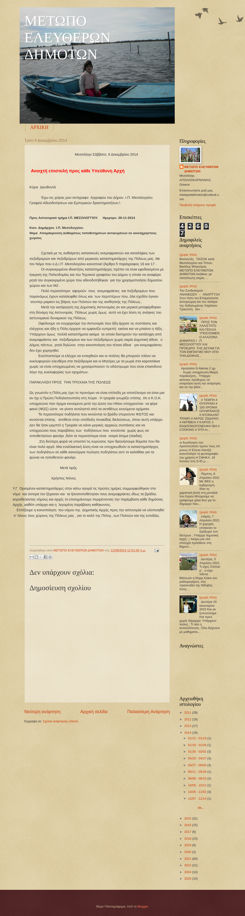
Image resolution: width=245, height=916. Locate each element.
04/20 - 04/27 (197, 758)
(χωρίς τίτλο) (188, 254)
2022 (188, 865)
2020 (188, 852)
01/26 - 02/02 (197, 751)
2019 (188, 845)
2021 (188, 858)
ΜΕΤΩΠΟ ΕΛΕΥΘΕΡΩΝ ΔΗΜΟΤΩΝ (67, 37)
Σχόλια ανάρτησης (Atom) (60, 721)
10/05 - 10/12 (197, 785)
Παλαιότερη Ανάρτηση (148, 711)
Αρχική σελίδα (93, 711)
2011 (188, 712)
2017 (188, 832)
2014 (188, 732)
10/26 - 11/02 (197, 792)
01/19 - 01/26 (197, 745)
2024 (188, 872)
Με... (203, 806)
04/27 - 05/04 (197, 765)
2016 (188, 825)
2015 (188, 818)
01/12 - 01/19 (197, 738)
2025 (188, 878)
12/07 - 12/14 (197, 798)
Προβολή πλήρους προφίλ (198, 205)
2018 (188, 838)
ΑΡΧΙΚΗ (39, 127)
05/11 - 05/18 (197, 771)
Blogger (142, 906)
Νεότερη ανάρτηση (42, 711)
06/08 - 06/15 (197, 778)
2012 (188, 719)
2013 (188, 726)
